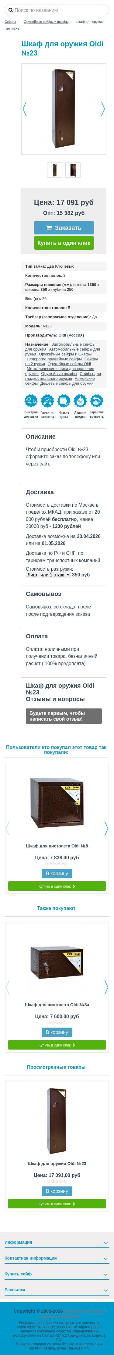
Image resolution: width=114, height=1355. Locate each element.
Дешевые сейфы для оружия (67, 383)
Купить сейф (18, 1274)
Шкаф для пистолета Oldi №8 (57, 845)
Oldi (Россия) (71, 335)
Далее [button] (103, 108)
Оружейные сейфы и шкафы (65, 354)
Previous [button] (7, 828)
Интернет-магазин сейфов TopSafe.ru (71, 1313)
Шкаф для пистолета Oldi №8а (57, 1004)
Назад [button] (24, 108)
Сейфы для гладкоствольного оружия (63, 376)
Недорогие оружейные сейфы (54, 359)
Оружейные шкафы (59, 373)
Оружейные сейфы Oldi (69, 364)
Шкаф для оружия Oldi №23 (57, 1163)
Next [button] (106, 828)
